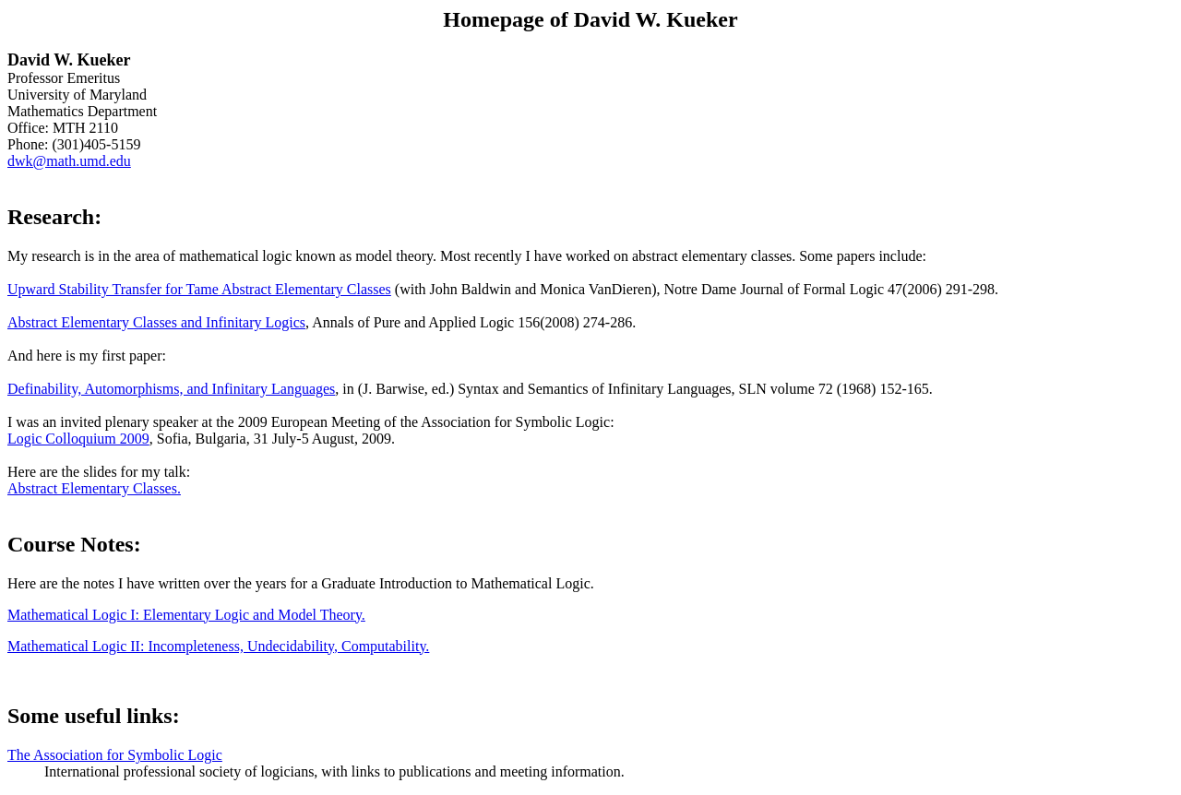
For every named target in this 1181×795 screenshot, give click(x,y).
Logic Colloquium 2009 (78, 438)
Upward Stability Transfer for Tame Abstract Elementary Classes (199, 289)
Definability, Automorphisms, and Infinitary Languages (171, 389)
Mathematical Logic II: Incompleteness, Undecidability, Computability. (218, 646)
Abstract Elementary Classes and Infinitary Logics (156, 322)
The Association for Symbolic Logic (114, 755)
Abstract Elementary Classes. (94, 488)
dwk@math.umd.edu (69, 161)
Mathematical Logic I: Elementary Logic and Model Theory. (186, 615)
